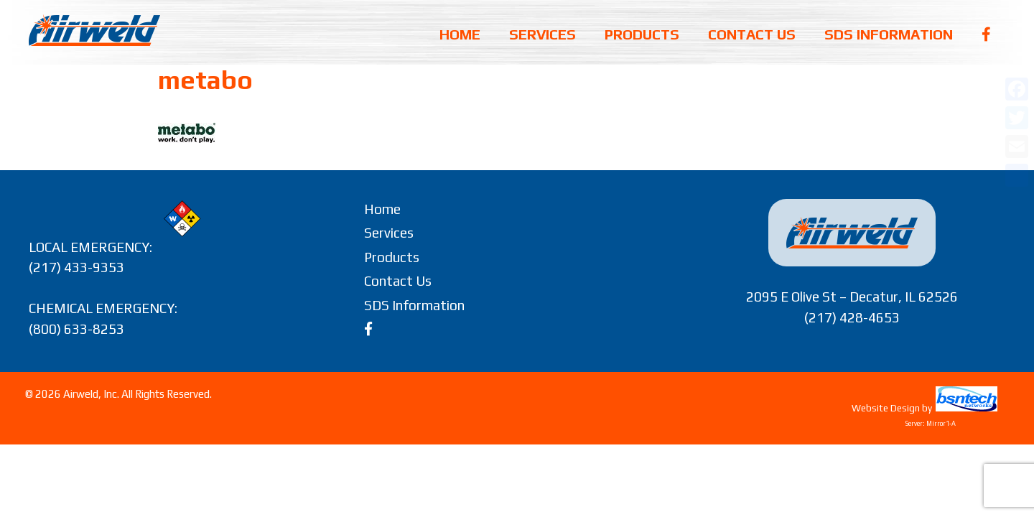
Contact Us (752, 34)
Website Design (886, 408)
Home (459, 34)
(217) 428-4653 (852, 317)
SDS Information (888, 34)
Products (642, 34)
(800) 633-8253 (76, 329)
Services (542, 34)
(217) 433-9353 (76, 267)
